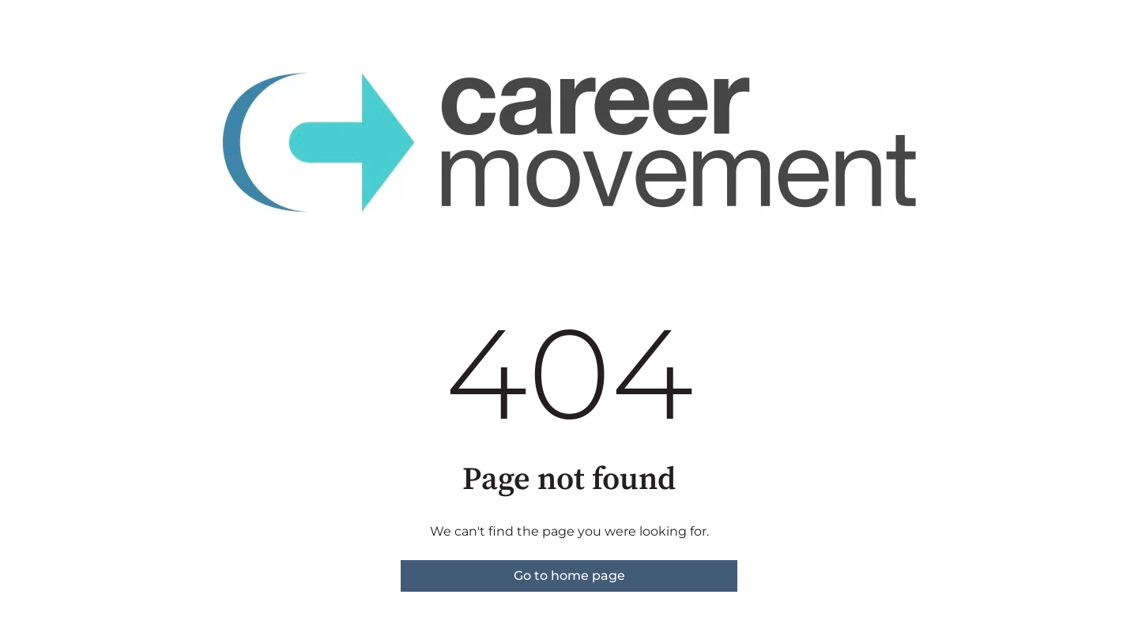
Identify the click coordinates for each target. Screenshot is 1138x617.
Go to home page (569, 575)
